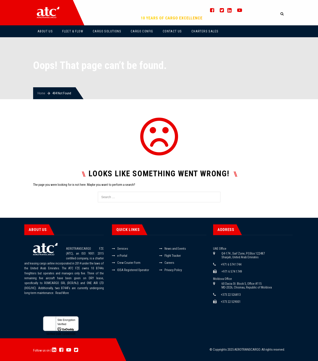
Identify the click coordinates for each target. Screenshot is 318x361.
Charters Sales (205, 31)
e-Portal (122, 255)
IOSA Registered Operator (133, 270)
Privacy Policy (173, 270)
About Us (45, 31)
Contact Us (172, 31)
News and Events (175, 248)
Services (122, 248)
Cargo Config (142, 31)
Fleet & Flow (72, 31)
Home (41, 93)
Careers (169, 262)
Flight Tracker (173, 255)
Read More (62, 293)
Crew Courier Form (128, 262)
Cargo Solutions (107, 31)
